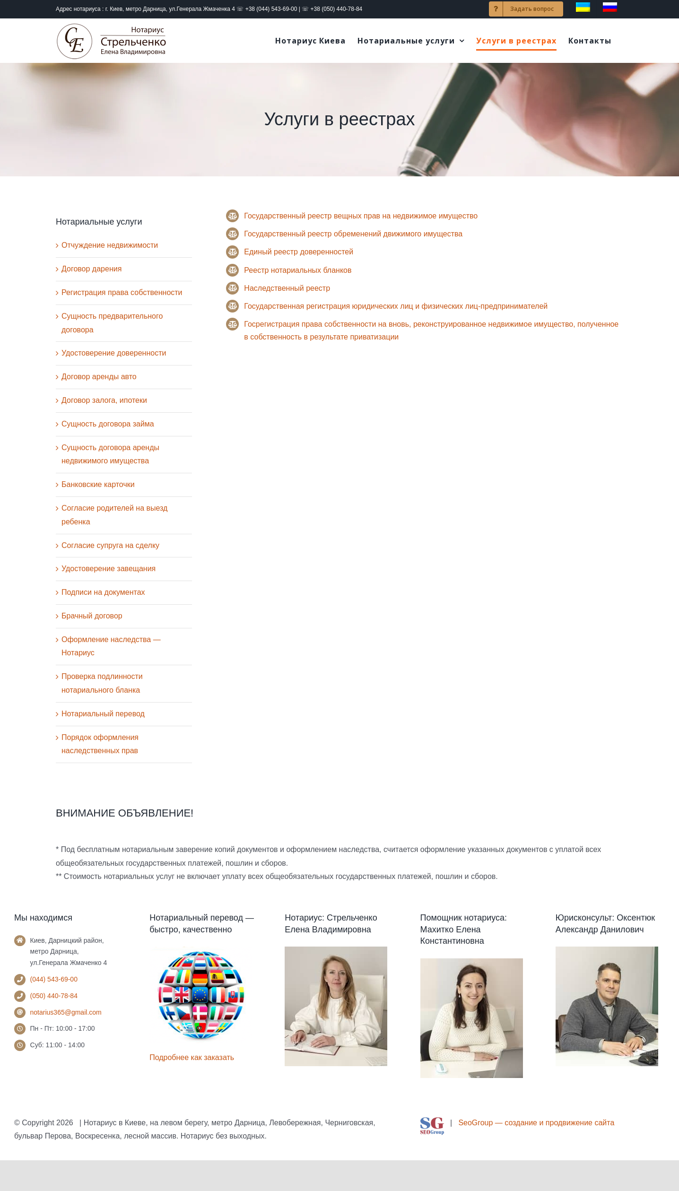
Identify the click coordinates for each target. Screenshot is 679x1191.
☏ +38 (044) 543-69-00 (266, 9)
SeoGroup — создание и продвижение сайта (536, 1123)
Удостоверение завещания (108, 569)
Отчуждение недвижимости (109, 245)
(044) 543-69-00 (54, 979)
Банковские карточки (98, 484)
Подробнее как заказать (191, 1057)
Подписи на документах (103, 592)
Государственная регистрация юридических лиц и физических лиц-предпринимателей (396, 306)
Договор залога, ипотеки (104, 400)
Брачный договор (91, 616)
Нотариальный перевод (103, 714)
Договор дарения (91, 269)
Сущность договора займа (107, 424)
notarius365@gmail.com (66, 1012)
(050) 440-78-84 (54, 996)
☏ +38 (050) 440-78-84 (332, 9)
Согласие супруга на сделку (110, 545)
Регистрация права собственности (122, 292)
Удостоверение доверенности (113, 353)
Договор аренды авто (99, 377)
